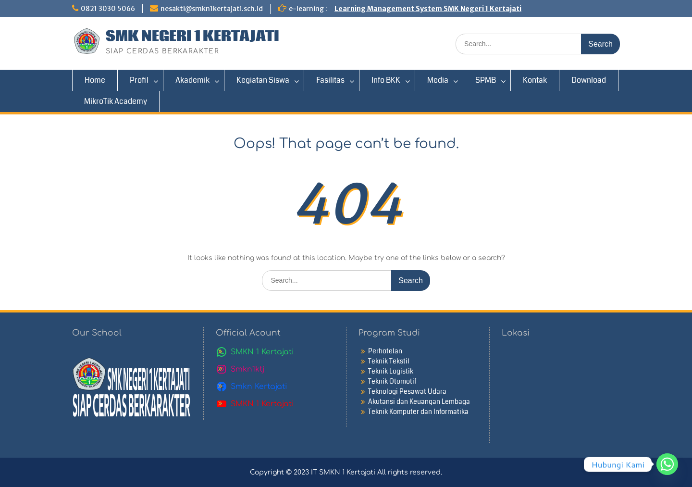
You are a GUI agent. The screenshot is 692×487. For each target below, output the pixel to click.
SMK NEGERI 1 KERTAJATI (192, 36)
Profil (139, 80)
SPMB (485, 80)
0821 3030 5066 (108, 8)
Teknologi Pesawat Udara (407, 391)
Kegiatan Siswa (262, 80)
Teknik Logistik (390, 371)
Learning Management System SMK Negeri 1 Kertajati (427, 8)
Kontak (535, 80)
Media (437, 80)
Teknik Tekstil (388, 361)
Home (95, 80)
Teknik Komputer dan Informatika (418, 411)
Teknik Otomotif (392, 381)
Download (588, 80)
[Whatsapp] (667, 464)
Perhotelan (385, 351)
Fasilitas (330, 80)
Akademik (192, 80)
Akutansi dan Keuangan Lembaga (419, 401)
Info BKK (385, 80)
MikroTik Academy (115, 101)
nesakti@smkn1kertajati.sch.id (212, 8)
